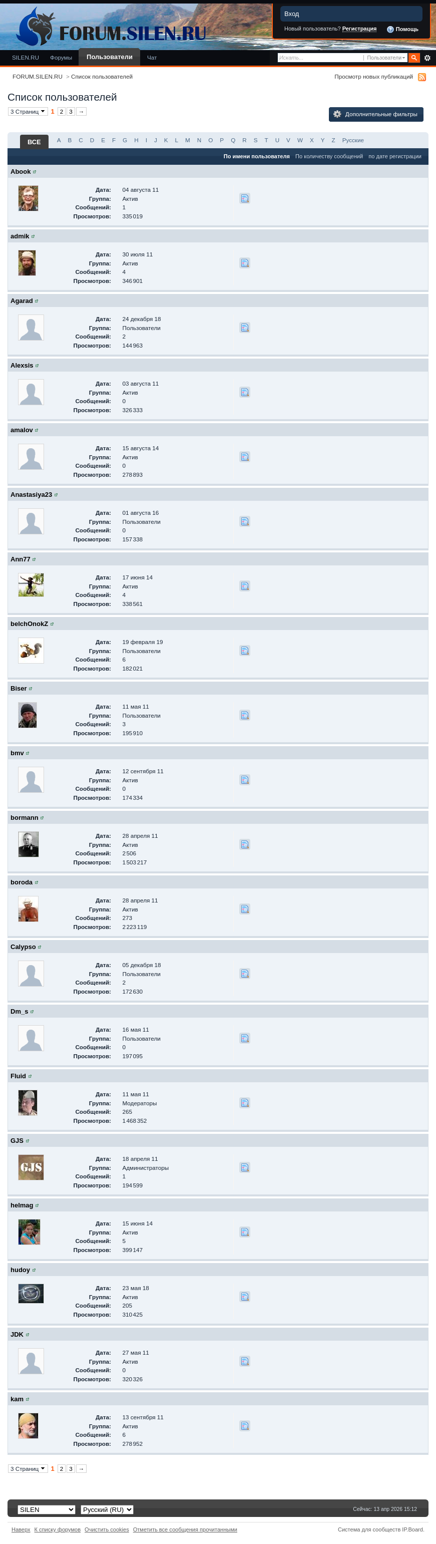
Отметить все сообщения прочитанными (185, 1529)
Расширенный (427, 58)
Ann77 (21, 559)
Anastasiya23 (31, 494)
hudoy (20, 1270)
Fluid (18, 1076)
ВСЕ (34, 142)
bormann (25, 817)
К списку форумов (58, 1529)
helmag (22, 1205)
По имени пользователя (257, 156)
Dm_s (19, 1011)
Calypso (23, 947)
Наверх (21, 1529)
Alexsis (22, 365)
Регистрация (359, 29)
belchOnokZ (29, 624)
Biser (19, 688)
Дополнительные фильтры (375, 114)
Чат (152, 57)
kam (17, 1399)
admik (20, 236)
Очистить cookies (107, 1529)
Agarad (22, 300)
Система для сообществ (369, 1529)
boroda (22, 882)
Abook (21, 171)
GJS (17, 1140)
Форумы (61, 57)
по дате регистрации (394, 156)
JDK (17, 1334)
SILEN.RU (25, 57)
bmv (17, 753)
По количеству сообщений (329, 156)
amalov (22, 430)
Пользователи (110, 57)
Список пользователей (102, 76)
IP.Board (412, 1529)
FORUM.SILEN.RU (38, 76)
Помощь (402, 30)
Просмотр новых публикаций (373, 76)
